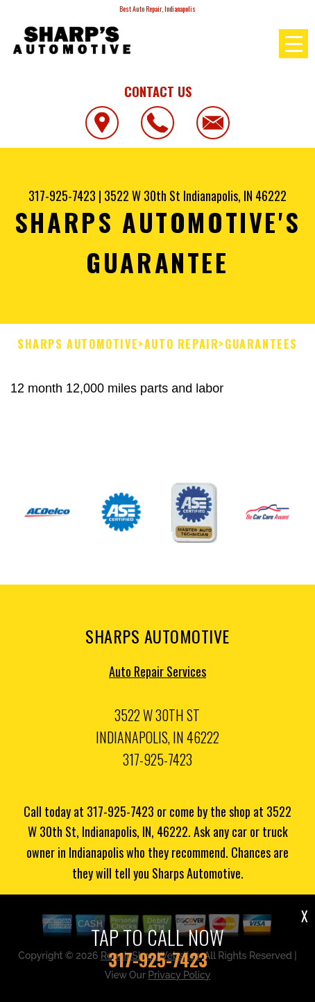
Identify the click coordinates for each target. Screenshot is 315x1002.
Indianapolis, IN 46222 (235, 196)
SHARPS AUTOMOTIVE (77, 344)
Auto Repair (181, 344)
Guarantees (261, 344)
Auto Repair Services (157, 675)
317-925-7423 (62, 196)
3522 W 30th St (142, 196)
